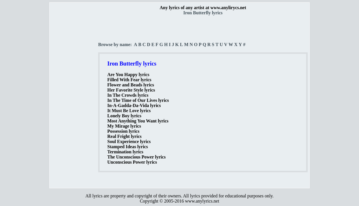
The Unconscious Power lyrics (136, 156)
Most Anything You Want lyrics (137, 120)
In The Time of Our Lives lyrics (138, 100)
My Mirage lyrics (124, 126)
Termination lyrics (125, 151)
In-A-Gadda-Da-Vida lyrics (134, 105)
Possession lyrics (123, 131)
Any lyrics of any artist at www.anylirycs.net (203, 7)
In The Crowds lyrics (127, 95)
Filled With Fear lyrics (129, 79)
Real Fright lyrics (124, 136)
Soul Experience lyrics (129, 141)
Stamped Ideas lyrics (127, 146)
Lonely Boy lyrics (124, 115)
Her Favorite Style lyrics (131, 90)
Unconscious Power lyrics (132, 162)
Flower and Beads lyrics (130, 84)
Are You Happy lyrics (128, 74)
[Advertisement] (74, 100)
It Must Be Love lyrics (129, 110)
